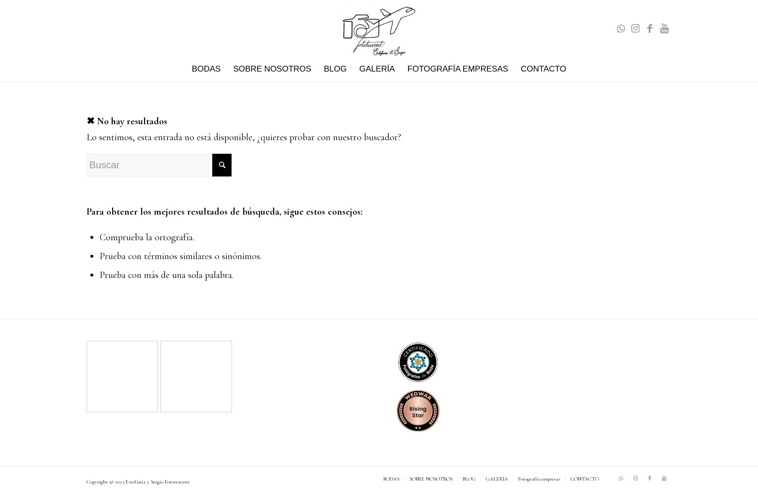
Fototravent (177, 482)
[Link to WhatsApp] (620, 28)
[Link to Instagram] (635, 28)
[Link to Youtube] (664, 28)
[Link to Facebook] (649, 28)
